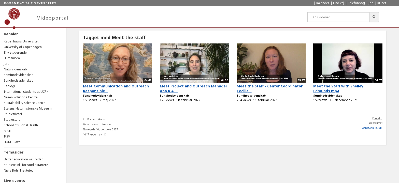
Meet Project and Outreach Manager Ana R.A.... (193, 88)
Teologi (9, 86)
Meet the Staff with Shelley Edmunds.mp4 (338, 88)
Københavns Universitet (21, 41)
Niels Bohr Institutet (18, 170)
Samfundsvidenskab (19, 75)
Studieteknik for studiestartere (26, 165)
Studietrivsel (13, 114)
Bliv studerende (15, 52)
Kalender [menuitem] (322, 3)
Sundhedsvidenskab (19, 80)
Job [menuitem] (371, 3)
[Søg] (374, 17)
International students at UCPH (26, 91)
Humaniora (12, 58)
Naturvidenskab (15, 69)
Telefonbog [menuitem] (356, 3)
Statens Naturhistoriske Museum (28, 108)
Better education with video (24, 159)
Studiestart (12, 119)
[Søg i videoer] (338, 17)
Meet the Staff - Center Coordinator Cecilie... (270, 88)
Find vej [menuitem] (338, 3)
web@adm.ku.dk (372, 128)
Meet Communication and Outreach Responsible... (116, 88)
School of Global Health (21, 125)
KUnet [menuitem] (381, 3)
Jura (6, 64)
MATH (8, 131)
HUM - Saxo (12, 142)
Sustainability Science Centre (24, 103)
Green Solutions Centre (21, 97)
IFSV (7, 136)
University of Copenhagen (23, 47)
